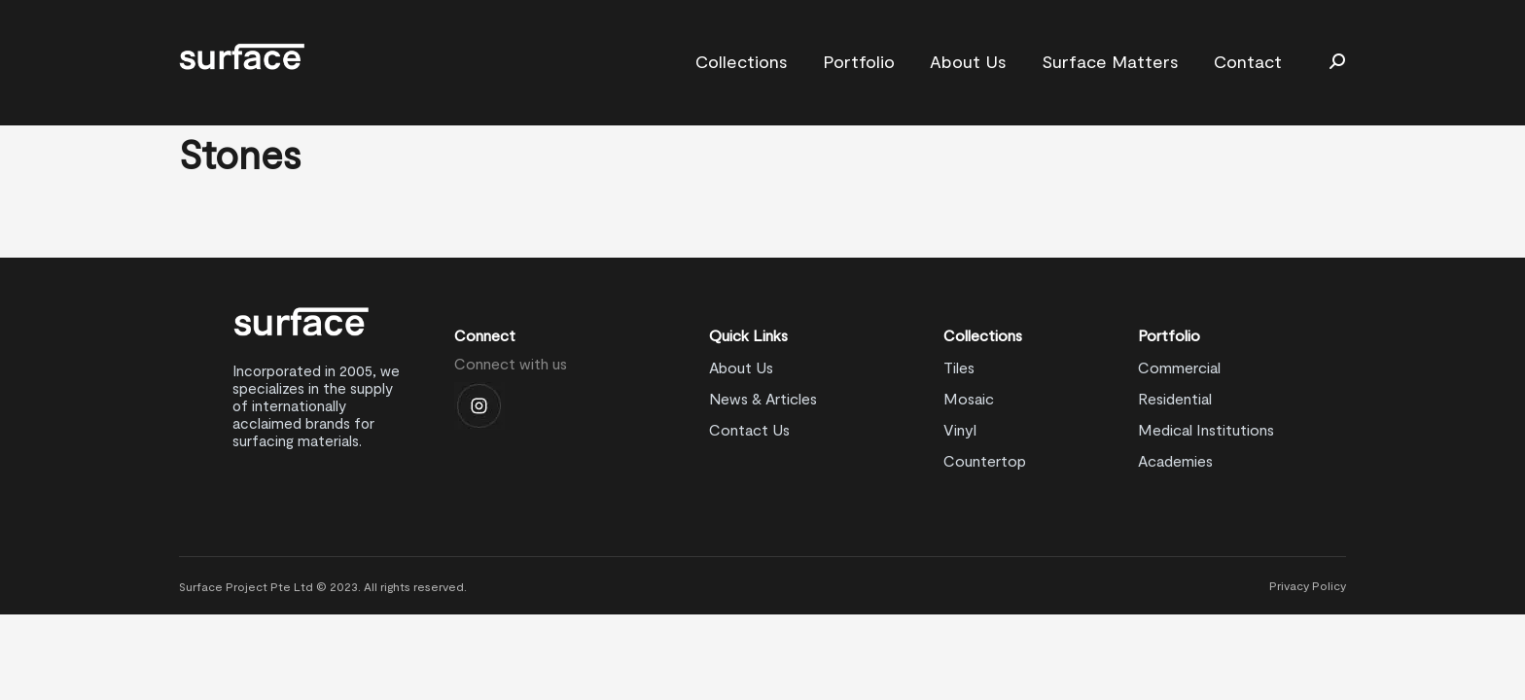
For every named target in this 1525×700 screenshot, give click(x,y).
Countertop (984, 460)
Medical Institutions (1206, 429)
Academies (1175, 460)
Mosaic (968, 398)
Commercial (1179, 367)
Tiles (959, 367)
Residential (1175, 398)
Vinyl (959, 429)
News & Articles (763, 398)
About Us (741, 367)
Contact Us (749, 429)
